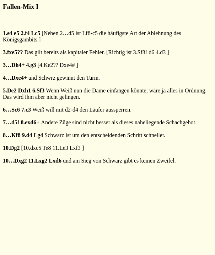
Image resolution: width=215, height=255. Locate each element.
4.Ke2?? (48, 65)
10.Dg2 (11, 148)
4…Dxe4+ (15, 78)
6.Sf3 (38, 90)
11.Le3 (60, 148)
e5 (16, 33)
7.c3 (26, 110)
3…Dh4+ (14, 65)
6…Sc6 (11, 110)
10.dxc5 (32, 148)
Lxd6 (55, 161)
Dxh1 (24, 90)
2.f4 (25, 33)
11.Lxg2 (38, 161)
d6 (151, 52)
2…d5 (67, 33)
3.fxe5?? (13, 52)
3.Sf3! (140, 52)
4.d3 (161, 52)
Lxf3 (75, 148)
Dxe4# (67, 65)
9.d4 (27, 135)
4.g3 (31, 65)
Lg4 (38, 135)
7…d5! (11, 122)
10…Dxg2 (15, 161)
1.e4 (7, 33)
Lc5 (36, 33)
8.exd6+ (30, 122)
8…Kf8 (12, 135)
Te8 (47, 148)
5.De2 (10, 90)
